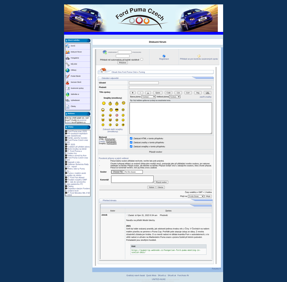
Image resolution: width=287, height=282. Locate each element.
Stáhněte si (75, 94)
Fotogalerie (75, 58)
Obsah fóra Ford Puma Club (124, 72)
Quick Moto (151, 275)
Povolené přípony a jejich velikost (114, 158)
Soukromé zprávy (77, 88)
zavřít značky (205, 97)
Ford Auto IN (183, 275)
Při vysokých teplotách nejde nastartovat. (76, 134)
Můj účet (74, 64)
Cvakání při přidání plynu (79, 147)
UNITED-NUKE (159, 279)
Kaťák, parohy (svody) (77, 138)
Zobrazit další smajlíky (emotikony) (113, 130)
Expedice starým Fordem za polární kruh (77, 189)
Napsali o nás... (74, 162)
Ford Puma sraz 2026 (77, 131)
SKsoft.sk (172, 275)
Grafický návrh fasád (135, 275)
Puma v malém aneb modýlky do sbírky (75, 174)
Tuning (142, 72)
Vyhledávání (75, 100)
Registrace (164, 59)
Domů (73, 46)
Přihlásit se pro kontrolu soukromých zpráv (199, 59)
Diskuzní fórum (76, 52)
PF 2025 (71, 144)
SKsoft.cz (162, 275)
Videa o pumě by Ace (77, 155)
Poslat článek (76, 76)
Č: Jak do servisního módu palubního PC (75, 183)
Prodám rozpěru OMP (77, 180)
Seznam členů (76, 82)
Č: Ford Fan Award (76, 177)
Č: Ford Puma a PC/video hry (73, 152)
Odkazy (74, 70)
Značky (102, 141)
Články (73, 106)
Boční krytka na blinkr (77, 149)
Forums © (216, 269)
